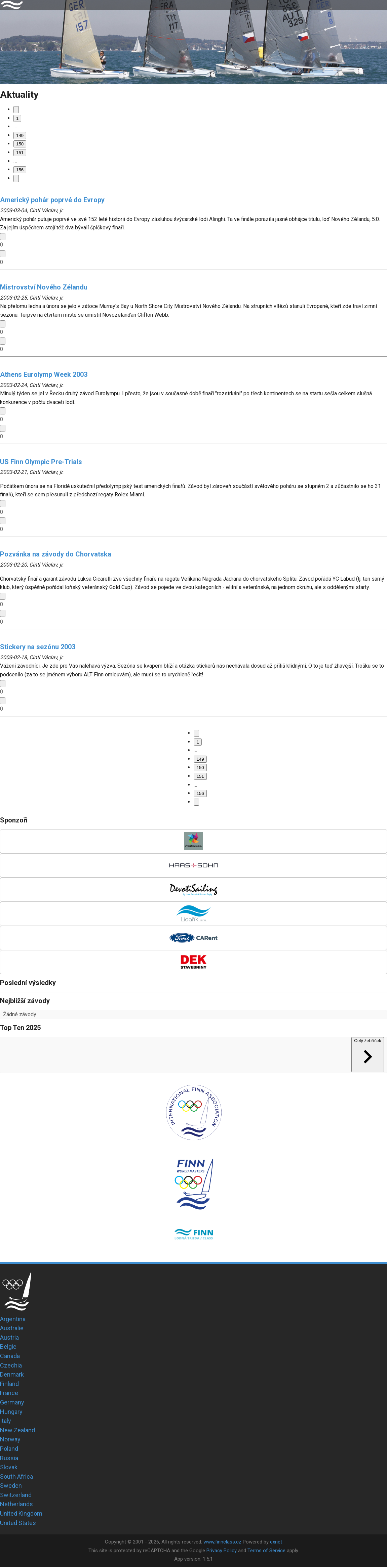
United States (18, 1522)
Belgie (8, 1346)
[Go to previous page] (16, 109)
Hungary (11, 1411)
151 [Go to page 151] (20, 152)
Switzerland (16, 1494)
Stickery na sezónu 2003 (37, 647)
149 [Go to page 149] (20, 135)
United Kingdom (21, 1513)
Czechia (11, 1365)
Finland (9, 1383)
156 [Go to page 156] (20, 169)
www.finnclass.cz (222, 1542)
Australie (12, 1328)
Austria (9, 1337)
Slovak (8, 1467)
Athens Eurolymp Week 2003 (43, 374)
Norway (10, 1439)
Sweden (11, 1485)
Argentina (13, 1319)
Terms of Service (266, 1551)
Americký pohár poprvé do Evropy (52, 200)
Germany (12, 1402)
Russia (9, 1458)
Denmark (12, 1374)
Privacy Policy (221, 1551)
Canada (10, 1355)
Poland (9, 1448)
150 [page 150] (20, 143)
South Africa (16, 1476)
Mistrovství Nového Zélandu (43, 287)
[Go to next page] (16, 178)
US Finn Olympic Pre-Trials (41, 462)
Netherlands (16, 1504)
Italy (5, 1420)
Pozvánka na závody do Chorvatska (55, 554)
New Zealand (17, 1430)
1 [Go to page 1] (17, 118)
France (9, 1392)
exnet (276, 1542)
